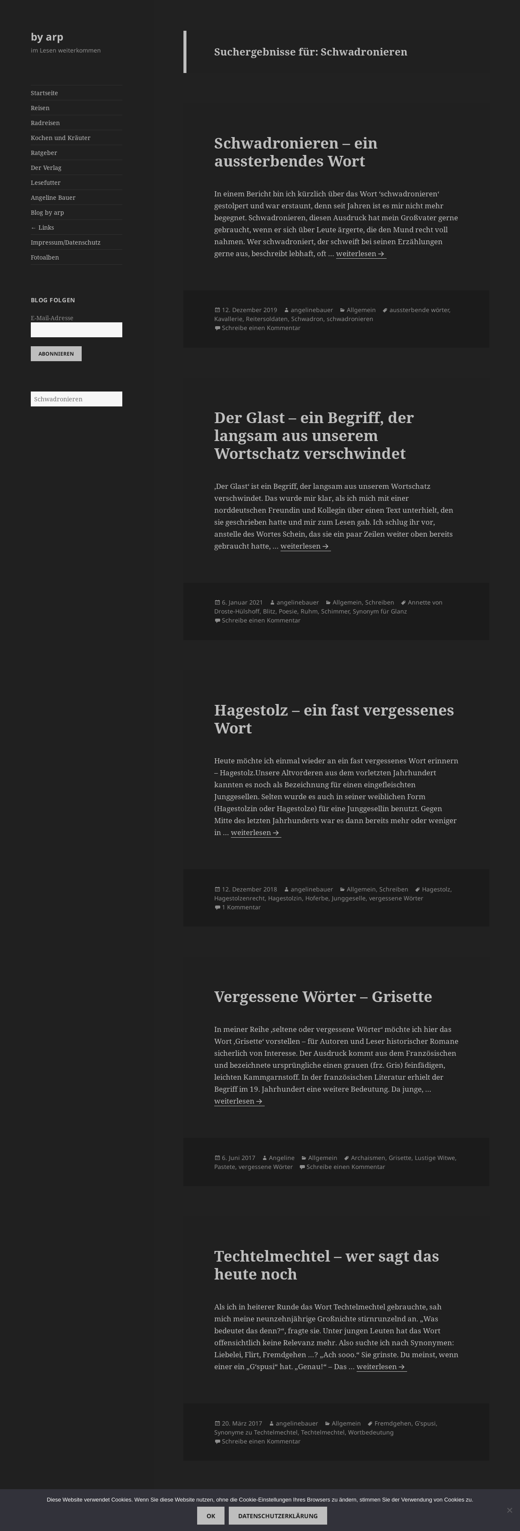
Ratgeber (44, 153)
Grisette (400, 1158)
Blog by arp (47, 212)
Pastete (224, 1167)
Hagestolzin (285, 898)
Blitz (269, 611)
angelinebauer (312, 310)
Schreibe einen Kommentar (261, 328)
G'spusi (425, 1423)
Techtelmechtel (323, 1432)
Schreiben (379, 602)
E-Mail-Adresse (52, 318)
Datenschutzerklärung (278, 1516)
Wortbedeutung (371, 1432)
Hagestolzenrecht (239, 898)
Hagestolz (436, 889)
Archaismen (368, 1158)
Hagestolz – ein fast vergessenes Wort (334, 719)
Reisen (40, 108)
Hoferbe (316, 898)
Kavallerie (228, 319)
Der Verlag (46, 168)
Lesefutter (46, 182)
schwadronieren (350, 319)
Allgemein (361, 310)
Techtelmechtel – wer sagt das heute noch (326, 1265)
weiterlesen (361, 253)
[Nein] (509, 1510)
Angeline (282, 1158)
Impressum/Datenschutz (65, 242)
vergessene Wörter (396, 898)
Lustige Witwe (435, 1158)
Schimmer (335, 611)
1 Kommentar (241, 907)
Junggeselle (349, 898)
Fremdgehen (393, 1423)
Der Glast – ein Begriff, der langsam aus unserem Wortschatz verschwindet (314, 435)
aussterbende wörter (419, 310)
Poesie (288, 611)
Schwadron (307, 319)
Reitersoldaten (267, 319)
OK (211, 1516)
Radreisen (45, 123)
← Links (42, 227)
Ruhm (309, 611)
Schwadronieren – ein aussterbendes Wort (296, 152)
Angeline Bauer (53, 197)
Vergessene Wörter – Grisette (323, 996)
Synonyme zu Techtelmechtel (256, 1432)
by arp (47, 36)
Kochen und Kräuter (61, 138)
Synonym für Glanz (380, 611)
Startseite (44, 93)
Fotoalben (45, 257)
